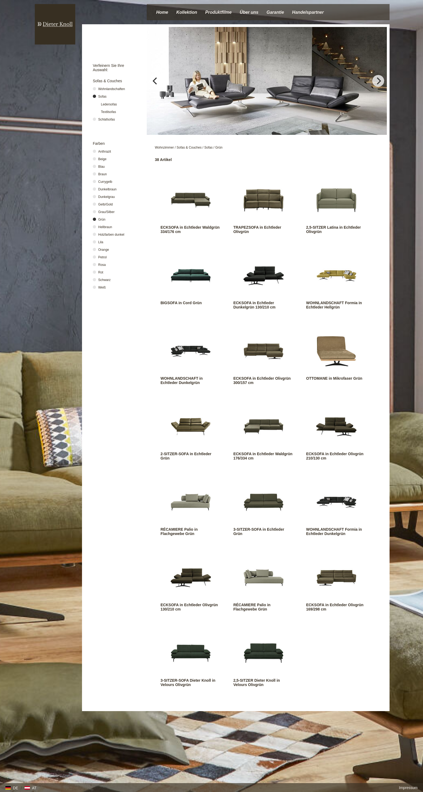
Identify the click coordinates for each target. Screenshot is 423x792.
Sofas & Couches (189, 147)
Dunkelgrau (106, 197)
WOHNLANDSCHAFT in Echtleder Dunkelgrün (182, 380)
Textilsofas (108, 112)
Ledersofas (109, 104)
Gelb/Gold (105, 204)
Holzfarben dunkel (111, 234)
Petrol (102, 257)
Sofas (208, 147)
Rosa (102, 265)
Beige (102, 159)
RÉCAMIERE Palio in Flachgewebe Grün (179, 531)
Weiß (102, 287)
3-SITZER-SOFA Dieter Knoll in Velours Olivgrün (188, 682)
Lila (100, 242)
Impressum (408, 788)
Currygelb (105, 182)
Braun (102, 174)
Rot (100, 272)
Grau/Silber (106, 212)
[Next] (378, 81)
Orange (103, 250)
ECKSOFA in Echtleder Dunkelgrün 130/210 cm (254, 305)
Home (162, 12)
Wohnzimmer (164, 147)
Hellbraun (105, 227)
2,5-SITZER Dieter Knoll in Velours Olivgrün (256, 682)
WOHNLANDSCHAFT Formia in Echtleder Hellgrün (334, 305)
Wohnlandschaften (111, 89)
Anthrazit (104, 151)
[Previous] (155, 81)
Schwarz (104, 280)
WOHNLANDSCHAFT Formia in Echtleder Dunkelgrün (334, 531)
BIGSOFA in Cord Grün (181, 303)
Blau (101, 167)
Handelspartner (308, 12)
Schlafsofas (106, 119)
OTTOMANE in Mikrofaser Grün (334, 378)
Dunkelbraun (107, 189)
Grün (219, 147)
